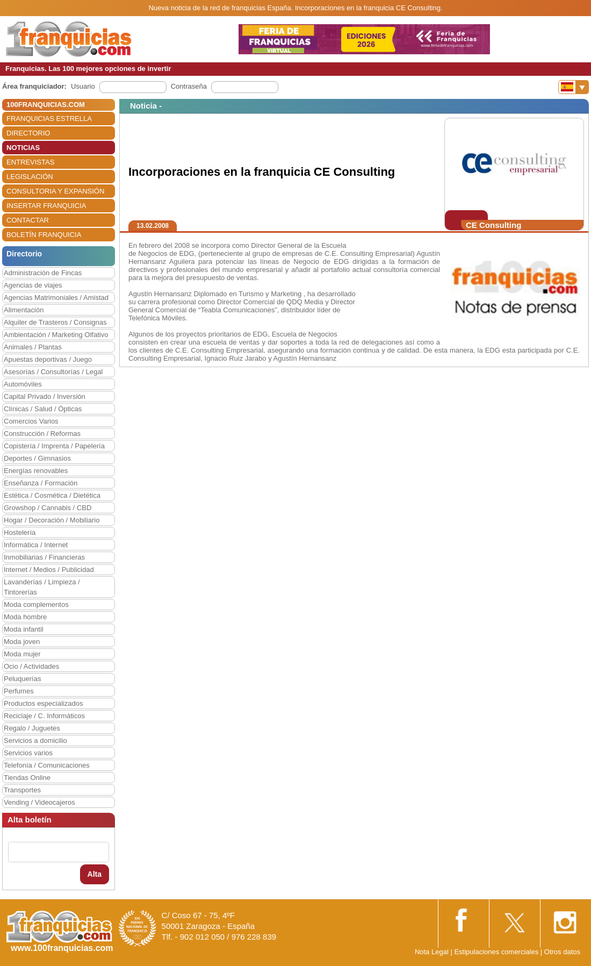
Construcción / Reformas (42, 434)
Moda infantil (24, 629)
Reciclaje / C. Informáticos (44, 716)
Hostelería (19, 532)
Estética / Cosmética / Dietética (52, 495)
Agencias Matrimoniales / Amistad (56, 298)
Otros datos (562, 952)
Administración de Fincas (43, 273)
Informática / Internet (36, 545)
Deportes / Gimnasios (37, 458)
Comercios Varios (31, 421)
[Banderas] (573, 87)
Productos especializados (43, 703)
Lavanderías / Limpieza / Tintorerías (42, 587)
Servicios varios (28, 753)
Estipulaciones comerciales (497, 952)
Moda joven (22, 642)
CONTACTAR (27, 220)
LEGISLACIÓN (29, 177)
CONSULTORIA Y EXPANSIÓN (55, 191)
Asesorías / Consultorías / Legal (53, 372)
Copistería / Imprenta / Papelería (54, 446)
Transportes (22, 790)
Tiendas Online (27, 778)
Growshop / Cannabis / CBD (47, 508)
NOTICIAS (23, 148)
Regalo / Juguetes (32, 728)
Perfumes (19, 691)
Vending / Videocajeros (39, 802)
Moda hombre (25, 617)
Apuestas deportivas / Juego (48, 359)
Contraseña (189, 86)
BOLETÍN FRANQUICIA (43, 235)
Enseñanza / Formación (40, 483)
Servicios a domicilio (35, 740)
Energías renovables (36, 471)
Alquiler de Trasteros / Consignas (55, 322)
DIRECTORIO (28, 133)
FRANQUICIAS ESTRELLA (49, 119)
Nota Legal (432, 952)
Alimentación (24, 310)
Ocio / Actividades (31, 666)
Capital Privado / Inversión (44, 396)
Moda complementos (36, 604)
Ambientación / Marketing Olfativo (56, 335)
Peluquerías (22, 679)
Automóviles (23, 384)
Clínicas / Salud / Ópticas (43, 409)
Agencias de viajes (33, 285)
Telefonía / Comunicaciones (47, 765)
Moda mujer (22, 654)
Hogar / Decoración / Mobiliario (51, 520)
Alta (95, 874)
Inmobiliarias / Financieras (44, 557)
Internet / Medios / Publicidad (49, 570)
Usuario (83, 86)
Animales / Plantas (33, 347)
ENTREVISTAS (30, 162)
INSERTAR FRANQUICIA (46, 206)
